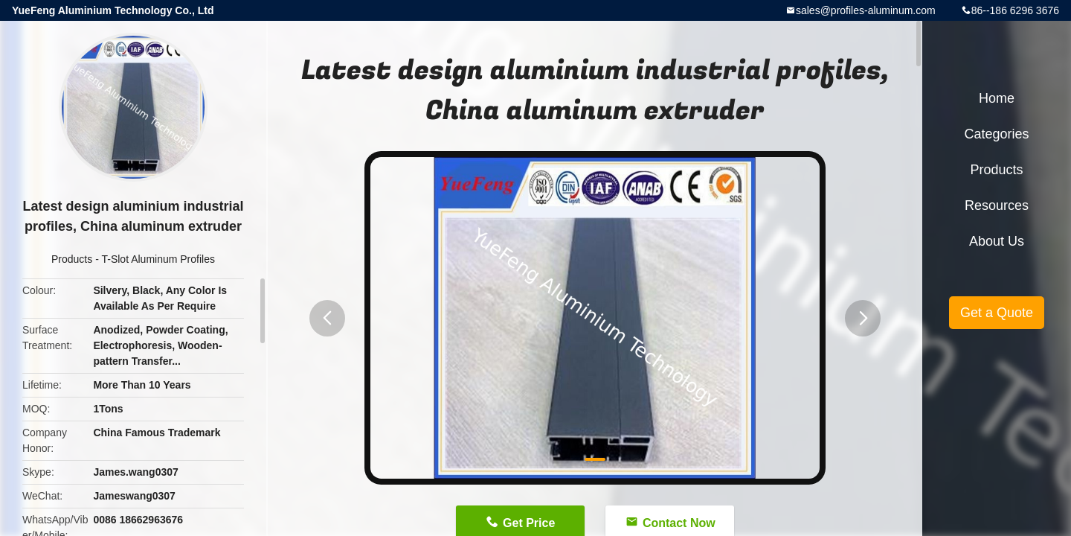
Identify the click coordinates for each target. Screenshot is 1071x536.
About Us (996, 241)
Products (71, 259)
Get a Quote (996, 312)
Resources (997, 205)
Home (996, 98)
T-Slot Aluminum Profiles (158, 259)
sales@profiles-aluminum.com (866, 10)
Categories (996, 134)
